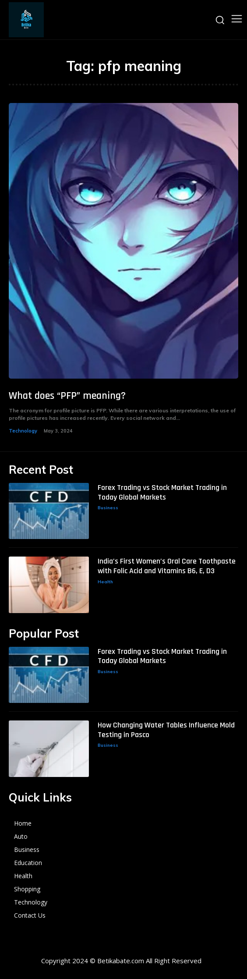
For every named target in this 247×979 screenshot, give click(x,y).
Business (108, 508)
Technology (23, 431)
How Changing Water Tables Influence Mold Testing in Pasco (166, 730)
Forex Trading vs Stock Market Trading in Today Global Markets (162, 492)
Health (105, 582)
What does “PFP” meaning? (67, 395)
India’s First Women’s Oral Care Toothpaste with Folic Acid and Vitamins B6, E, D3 (167, 566)
